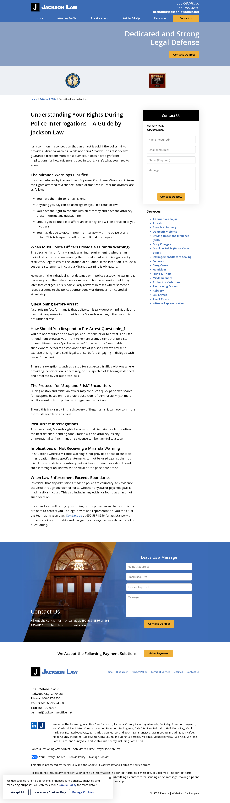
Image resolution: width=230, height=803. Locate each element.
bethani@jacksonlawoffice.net (176, 12)
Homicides (159, 269)
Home (40, 18)
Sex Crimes (160, 295)
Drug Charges (162, 244)
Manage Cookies (99, 757)
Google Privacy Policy (101, 765)
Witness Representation (169, 303)
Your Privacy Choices (48, 757)
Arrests (157, 223)
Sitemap (178, 672)
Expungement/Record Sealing (172, 257)
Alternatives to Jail (165, 219)
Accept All (17, 792)
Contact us (74, 515)
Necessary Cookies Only (50, 792)
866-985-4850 (187, 7)
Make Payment (158, 653)
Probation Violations (166, 282)
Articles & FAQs (131, 18)
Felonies (158, 261)
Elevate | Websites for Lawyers (174, 793)
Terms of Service (160, 672)
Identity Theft (162, 273)
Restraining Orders (165, 286)
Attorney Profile (66, 18)
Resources (160, 18)
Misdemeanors (162, 278)
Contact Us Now (184, 54)
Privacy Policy (139, 672)
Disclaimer (122, 672)
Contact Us (186, 18)
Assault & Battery (164, 227)
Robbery (158, 290)
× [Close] (110, 778)
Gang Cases (160, 265)
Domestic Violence (165, 231)
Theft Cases (161, 299)
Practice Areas (99, 18)
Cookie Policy (77, 757)
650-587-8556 (187, 3)
